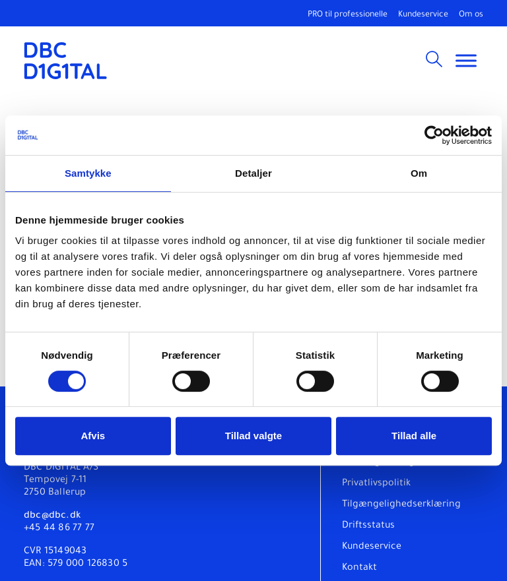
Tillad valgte (253, 435)
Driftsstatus (368, 526)
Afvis (93, 435)
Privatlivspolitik (376, 484)
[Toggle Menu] (466, 60)
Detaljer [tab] (253, 173)
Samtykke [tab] (88, 173)
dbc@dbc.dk (52, 516)
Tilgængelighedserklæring (401, 505)
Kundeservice (423, 15)
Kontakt (359, 568)
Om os (471, 15)
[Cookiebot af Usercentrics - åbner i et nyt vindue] (434, 135)
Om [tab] (419, 173)
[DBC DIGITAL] (66, 60)
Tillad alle (413, 435)
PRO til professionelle (348, 15)
